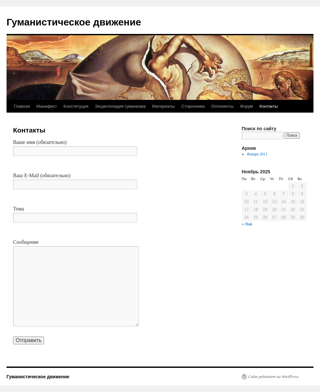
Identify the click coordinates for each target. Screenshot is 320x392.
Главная (22, 106)
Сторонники (193, 106)
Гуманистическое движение (74, 22)
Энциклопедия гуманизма (120, 106)
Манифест (46, 106)
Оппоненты (222, 106)
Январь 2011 (257, 154)
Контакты (269, 106)
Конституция (76, 106)
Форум (246, 106)
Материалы (163, 106)
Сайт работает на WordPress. (273, 376)
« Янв (247, 224)
